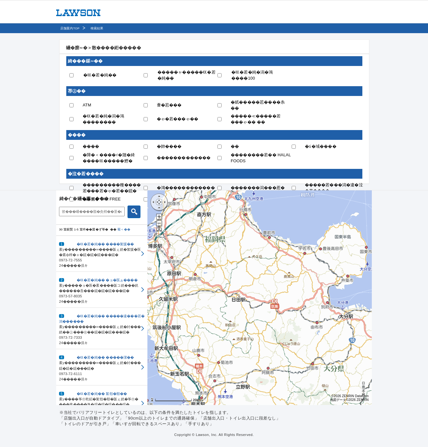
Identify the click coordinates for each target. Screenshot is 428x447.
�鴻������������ (186, 187)
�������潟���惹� (258, 187)
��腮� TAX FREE (102, 199)
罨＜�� (123, 229)
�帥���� (169, 146)
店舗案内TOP (70, 28)
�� (235, 146)
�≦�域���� (320, 146)
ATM (87, 105)
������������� (184, 157)
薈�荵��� (169, 105)
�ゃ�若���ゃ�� (178, 118)
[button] (101, 254)
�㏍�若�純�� (99, 75)
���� (91, 146)
